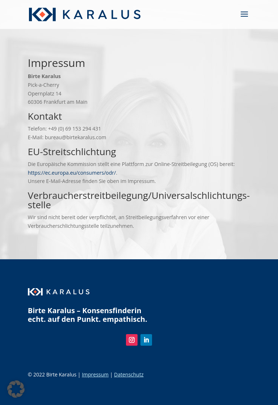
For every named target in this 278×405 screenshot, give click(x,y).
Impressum (95, 374)
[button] (16, 389)
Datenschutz (128, 374)
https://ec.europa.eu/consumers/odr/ (72, 172)
